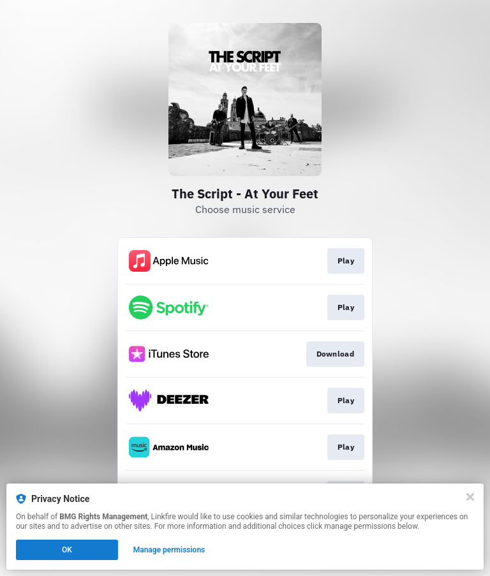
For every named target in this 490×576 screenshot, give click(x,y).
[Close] (470, 497)
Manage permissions (169, 549)
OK (67, 549)
